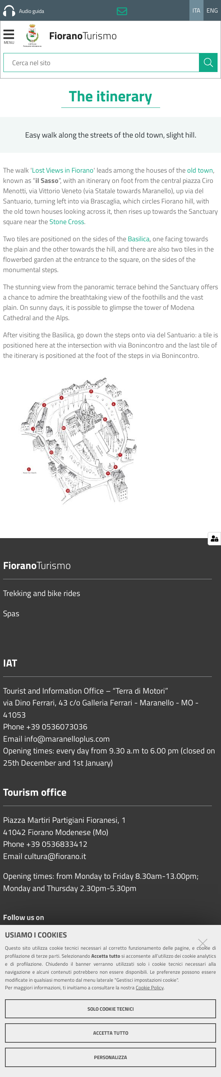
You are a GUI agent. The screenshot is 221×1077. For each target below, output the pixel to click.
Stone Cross (66, 221)
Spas (11, 613)
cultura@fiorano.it (55, 856)
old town (200, 170)
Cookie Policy (150, 987)
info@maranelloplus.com (67, 739)
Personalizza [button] (110, 1057)
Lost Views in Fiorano (63, 170)
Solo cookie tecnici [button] (110, 1009)
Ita (196, 10)
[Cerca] (208, 62)
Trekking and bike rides (41, 593)
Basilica (138, 239)
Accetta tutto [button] (110, 1033)
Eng (212, 10)
